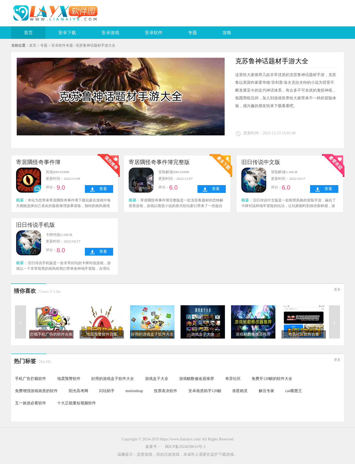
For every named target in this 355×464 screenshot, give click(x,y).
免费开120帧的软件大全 (272, 379)
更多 (337, 289)
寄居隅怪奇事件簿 (38, 162)
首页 (28, 32)
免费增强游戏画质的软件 (36, 391)
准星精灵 (240, 391)
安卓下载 (67, 32)
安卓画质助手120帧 (204, 391)
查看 (103, 189)
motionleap (134, 391)
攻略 (226, 32)
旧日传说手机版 (35, 225)
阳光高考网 (78, 391)
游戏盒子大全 (156, 379)
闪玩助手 (107, 391)
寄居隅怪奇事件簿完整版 (159, 162)
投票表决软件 (165, 391)
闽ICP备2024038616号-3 (185, 447)
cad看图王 (293, 391)
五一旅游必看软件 (30, 403)
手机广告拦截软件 (30, 379)
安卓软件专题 (62, 45)
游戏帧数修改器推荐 (196, 379)
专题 (192, 32)
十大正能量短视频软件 (76, 403)
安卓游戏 (110, 32)
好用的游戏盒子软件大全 (112, 379)
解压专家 (266, 391)
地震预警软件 (68, 379)
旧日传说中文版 (260, 162)
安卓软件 (154, 32)
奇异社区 (233, 379)
